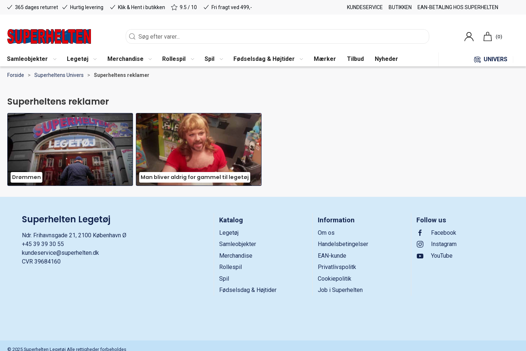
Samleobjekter (237, 244)
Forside (15, 75)
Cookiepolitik (334, 278)
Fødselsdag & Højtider (248, 289)
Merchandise (235, 255)
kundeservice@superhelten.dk (60, 252)
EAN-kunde (332, 255)
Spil (224, 278)
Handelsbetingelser (343, 244)
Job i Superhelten (340, 289)
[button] (31, 59)
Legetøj (229, 232)
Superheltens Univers (59, 75)
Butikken (400, 7)
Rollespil (230, 267)
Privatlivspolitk (337, 267)
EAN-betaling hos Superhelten (458, 7)
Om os (326, 232)
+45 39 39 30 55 (43, 244)
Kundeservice (365, 7)
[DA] (49, 36)
